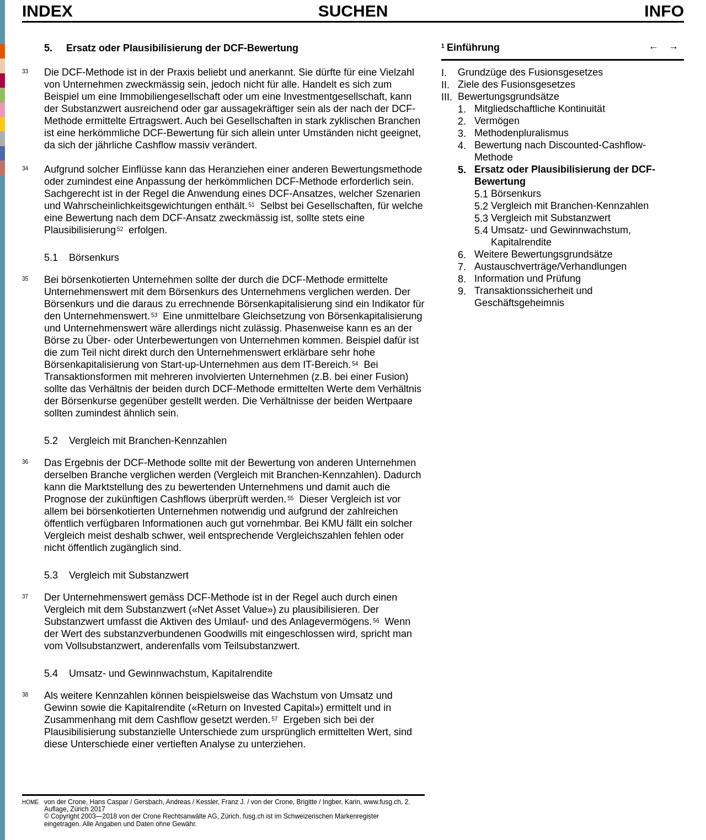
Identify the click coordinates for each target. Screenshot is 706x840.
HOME (30, 802)
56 (376, 620)
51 (252, 204)
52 (120, 228)
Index (47, 11)
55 (290, 497)
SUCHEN (353, 10)
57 (274, 718)
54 (355, 363)
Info (664, 11)
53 (154, 314)
